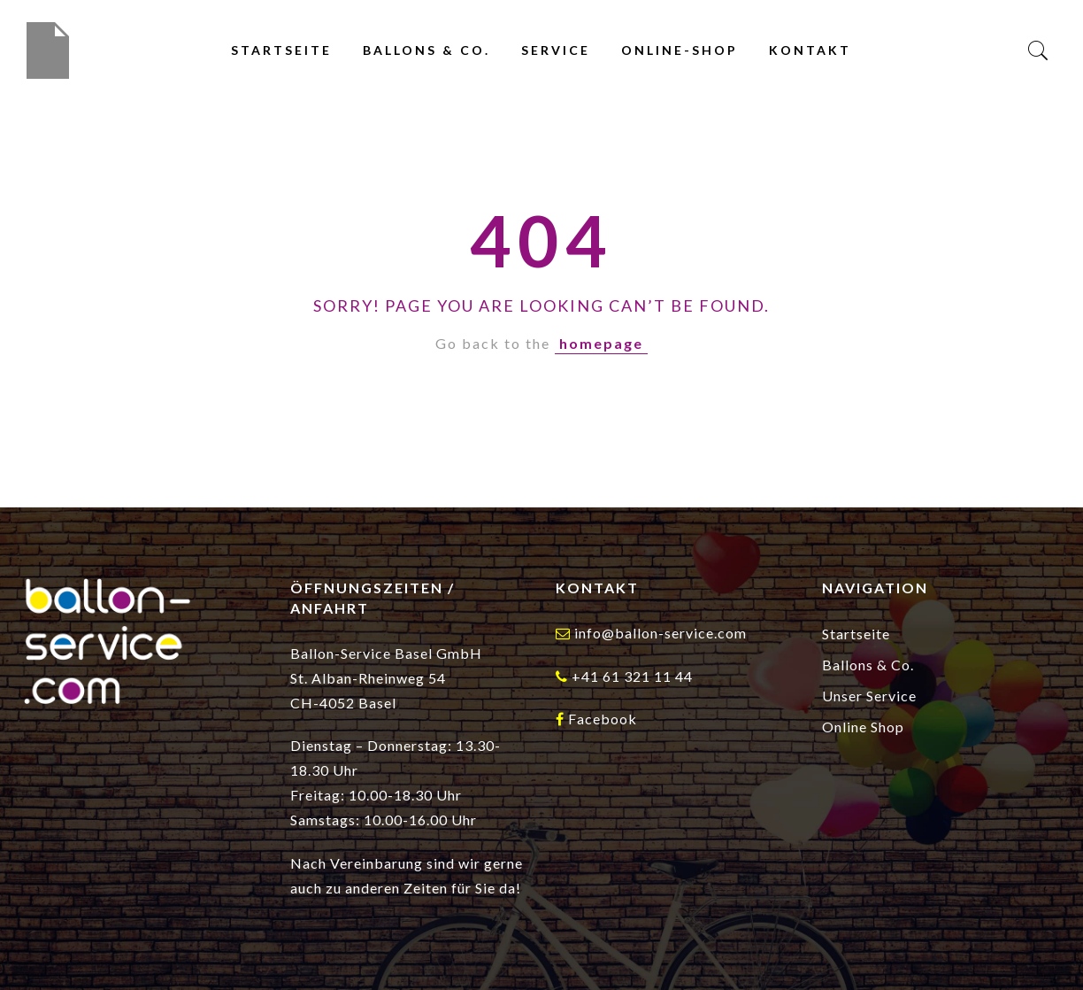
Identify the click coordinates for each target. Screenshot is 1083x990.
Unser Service (869, 695)
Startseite (281, 50)
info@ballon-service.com (660, 632)
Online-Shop (679, 50)
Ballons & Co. (426, 50)
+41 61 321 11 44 (632, 676)
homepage (601, 343)
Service (555, 50)
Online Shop (863, 726)
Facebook (602, 718)
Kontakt (810, 50)
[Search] (1038, 51)
